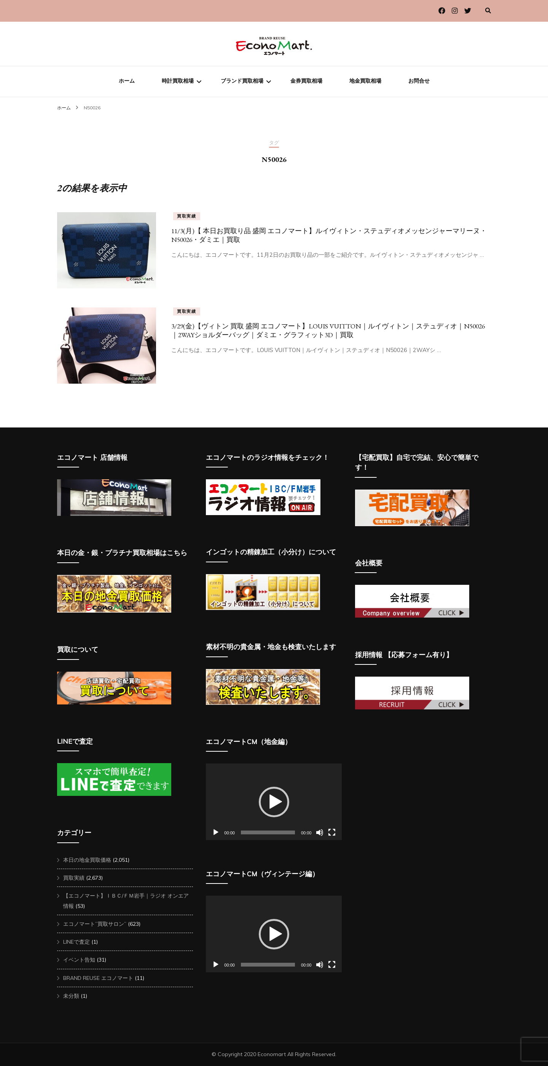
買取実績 (186, 216)
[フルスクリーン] (332, 832)
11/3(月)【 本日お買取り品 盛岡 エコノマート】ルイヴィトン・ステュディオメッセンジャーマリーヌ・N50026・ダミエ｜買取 (329, 235)
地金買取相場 (365, 80)
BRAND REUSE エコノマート (98, 978)
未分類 (71, 995)
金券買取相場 (306, 80)
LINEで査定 (76, 941)
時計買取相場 (178, 80)
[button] (274, 802)
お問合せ (419, 80)
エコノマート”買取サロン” (94, 923)
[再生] (216, 832)
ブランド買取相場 (242, 80)
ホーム (127, 80)
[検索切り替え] (488, 10)
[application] (274, 801)
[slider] (268, 832)
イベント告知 (79, 959)
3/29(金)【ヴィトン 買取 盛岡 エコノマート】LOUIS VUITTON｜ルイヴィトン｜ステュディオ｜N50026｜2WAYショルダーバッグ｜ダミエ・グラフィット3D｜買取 (328, 330)
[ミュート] (319, 832)
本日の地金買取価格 (87, 859)
